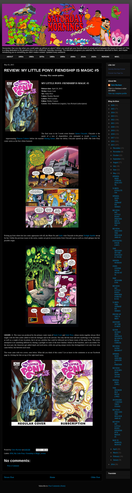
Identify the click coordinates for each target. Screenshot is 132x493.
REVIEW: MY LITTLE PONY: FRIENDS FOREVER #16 (117, 292)
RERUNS (105, 57)
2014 (113, 464)
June (115, 170)
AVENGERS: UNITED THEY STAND (117, 403)
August (116, 162)
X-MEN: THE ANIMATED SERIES (117, 306)
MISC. (117, 57)
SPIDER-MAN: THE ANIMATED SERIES (117, 201)
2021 (113, 123)
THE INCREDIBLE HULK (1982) (117, 392)
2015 (113, 145)
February (116, 456)
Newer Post (9, 477)
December (117, 148)
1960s (31, 57)
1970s (41, 57)
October (116, 155)
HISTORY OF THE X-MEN (117, 324)
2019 (113, 130)
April (115, 449)
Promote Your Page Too (115, 73)
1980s (52, 57)
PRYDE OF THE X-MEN (117, 316)
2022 (113, 120)
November (117, 152)
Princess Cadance (23, 138)
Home (52, 477)
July (114, 166)
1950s (21, 57)
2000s (72, 57)
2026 (113, 105)
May (115, 173)
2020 (113, 127)
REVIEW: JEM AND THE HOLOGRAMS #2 (117, 414)
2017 (113, 138)
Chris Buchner (116, 85)
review (43, 453)
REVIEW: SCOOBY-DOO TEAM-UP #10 (117, 372)
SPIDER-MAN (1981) (116, 382)
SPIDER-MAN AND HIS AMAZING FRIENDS (117, 359)
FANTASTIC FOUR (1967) (117, 243)
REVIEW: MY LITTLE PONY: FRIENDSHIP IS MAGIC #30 (117, 217)
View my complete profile (117, 93)
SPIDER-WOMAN (117, 262)
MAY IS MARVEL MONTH (117, 442)
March (115, 453)
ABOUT (10, 57)
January (116, 460)
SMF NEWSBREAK (117, 280)
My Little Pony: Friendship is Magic (27, 453)
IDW (11, 453)
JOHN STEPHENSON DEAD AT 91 (117, 270)
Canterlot (93, 136)
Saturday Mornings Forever (116, 69)
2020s (93, 57)
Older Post (95, 477)
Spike (61, 236)
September (117, 159)
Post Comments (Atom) (56, 486)
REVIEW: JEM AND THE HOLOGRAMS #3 (117, 233)
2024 (113, 113)
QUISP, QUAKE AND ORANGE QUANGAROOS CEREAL (117, 336)
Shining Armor (49, 138)
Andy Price (69, 335)
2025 (113, 109)
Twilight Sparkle (89, 236)
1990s (62, 57)
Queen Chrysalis (81, 134)
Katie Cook (58, 335)
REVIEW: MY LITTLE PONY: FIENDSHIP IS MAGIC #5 (117, 429)
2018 (113, 134)
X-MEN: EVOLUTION (117, 190)
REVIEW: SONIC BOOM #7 (117, 348)
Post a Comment (13, 466)
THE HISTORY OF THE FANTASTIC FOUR (117, 253)
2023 (113, 116)
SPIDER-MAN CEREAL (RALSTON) (117, 180)
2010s (83, 57)
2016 (113, 141)
